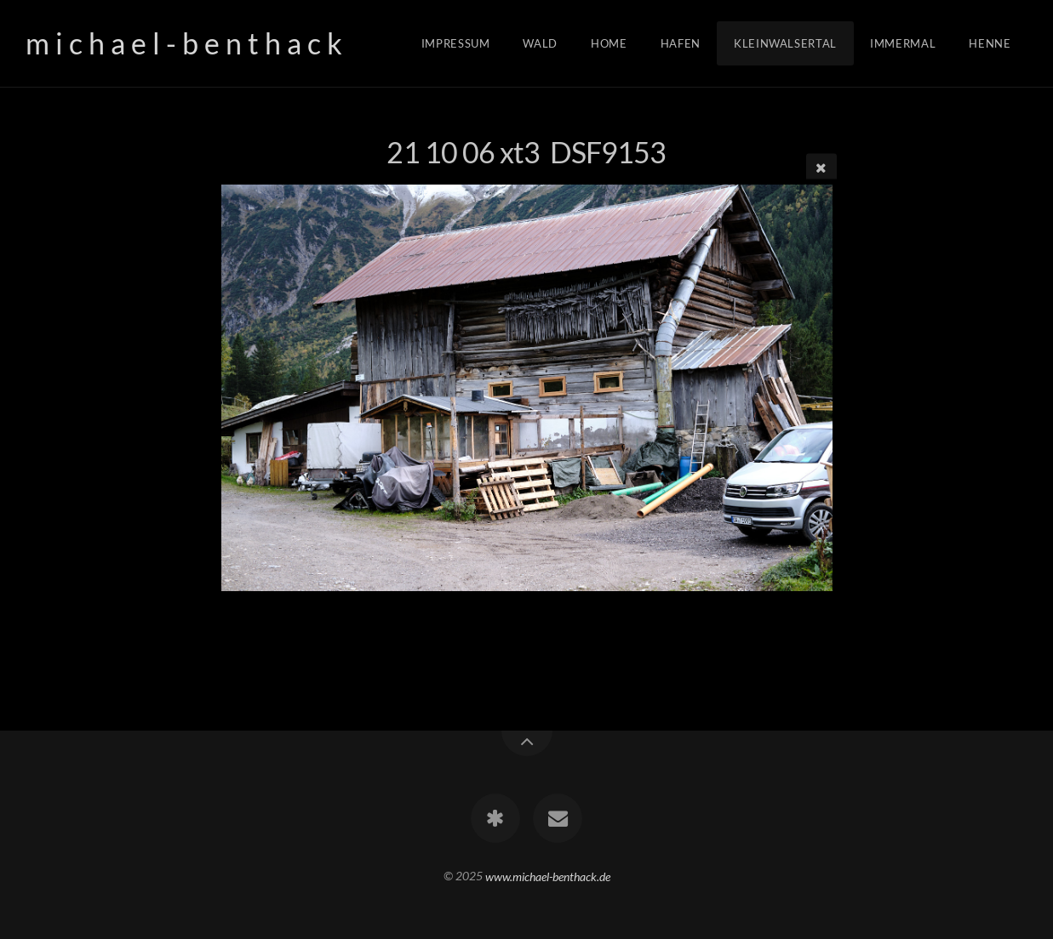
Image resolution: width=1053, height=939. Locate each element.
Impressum (455, 43)
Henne (989, 43)
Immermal (903, 43)
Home (609, 43)
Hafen (681, 43)
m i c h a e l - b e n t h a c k (184, 43)
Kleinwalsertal (785, 43)
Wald (540, 43)
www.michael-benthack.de (547, 875)
